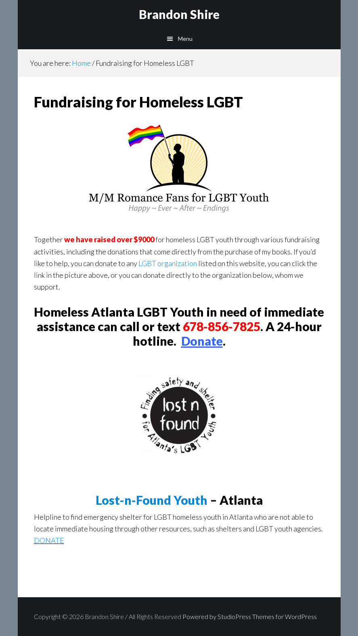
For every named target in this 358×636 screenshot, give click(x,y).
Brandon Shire (179, 14)
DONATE (49, 540)
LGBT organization (167, 263)
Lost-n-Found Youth (151, 500)
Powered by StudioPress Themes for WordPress (249, 616)
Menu (185, 38)
